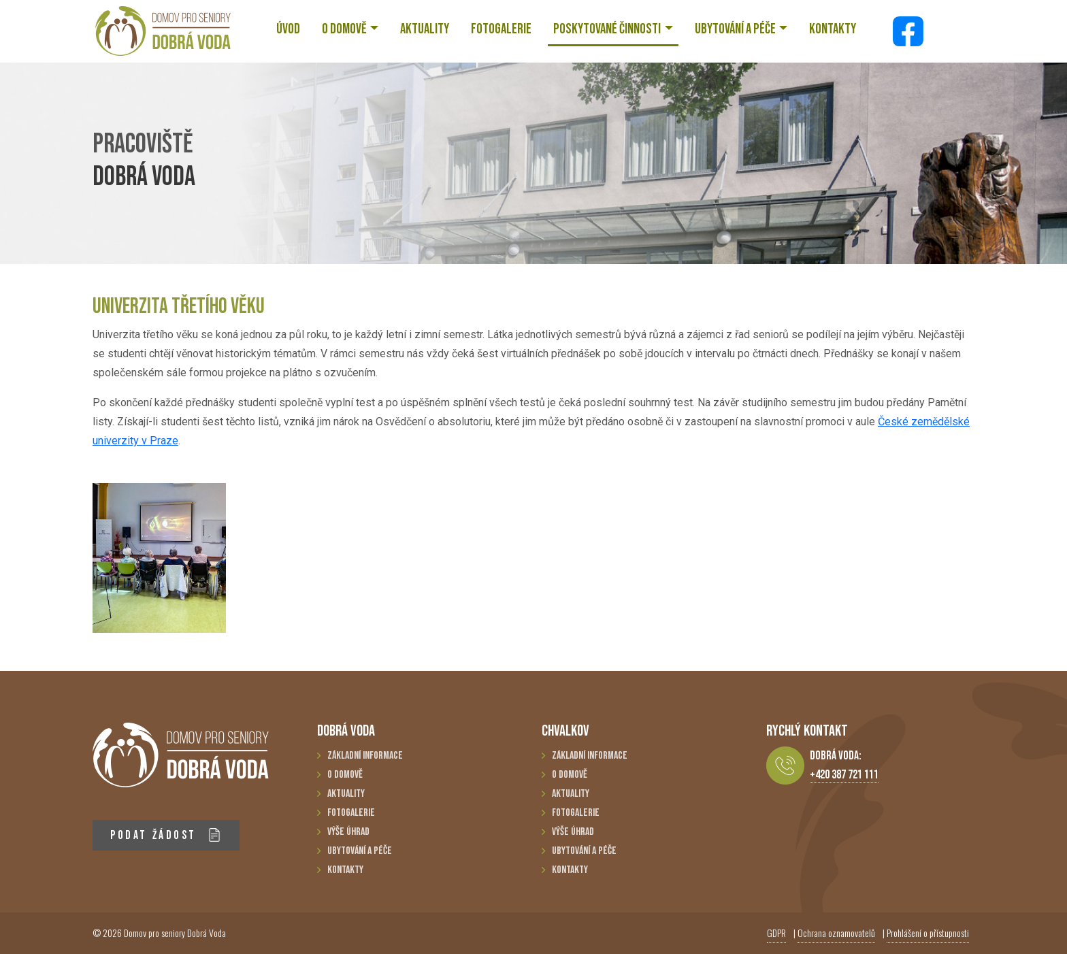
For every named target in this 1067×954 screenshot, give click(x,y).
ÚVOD (288, 28)
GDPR (776, 932)
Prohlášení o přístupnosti (928, 932)
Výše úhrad (348, 831)
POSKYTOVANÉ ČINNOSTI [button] (607, 28)
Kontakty (345, 869)
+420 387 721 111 (844, 775)
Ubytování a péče (359, 850)
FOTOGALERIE (501, 28)
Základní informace (365, 755)
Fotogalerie (351, 812)
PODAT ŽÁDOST (165, 835)
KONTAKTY (832, 28)
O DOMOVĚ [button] (344, 28)
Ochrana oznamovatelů (836, 932)
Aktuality (346, 793)
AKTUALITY (424, 28)
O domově (345, 774)
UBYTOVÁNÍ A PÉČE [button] (735, 28)
